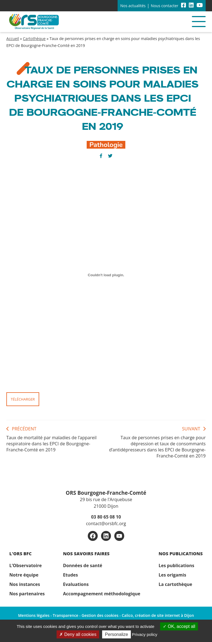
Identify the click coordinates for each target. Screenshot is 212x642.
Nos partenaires (27, 594)
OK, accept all (179, 626)
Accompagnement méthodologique (101, 594)
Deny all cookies (77, 634)
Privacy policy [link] (144, 634)
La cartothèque (175, 584)
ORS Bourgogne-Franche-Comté (106, 492)
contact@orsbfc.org (106, 523)
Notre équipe (23, 575)
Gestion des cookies (99, 615)
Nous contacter (164, 5)
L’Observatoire (25, 565)
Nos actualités (133, 5)
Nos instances (24, 584)
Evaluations (76, 584)
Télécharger (23, 399)
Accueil (12, 38)
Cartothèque (34, 38)
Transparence (65, 615)
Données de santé (82, 565)
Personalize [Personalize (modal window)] (116, 634)
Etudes (70, 575)
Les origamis (172, 575)
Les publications (176, 565)
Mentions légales (33, 615)
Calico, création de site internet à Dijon (158, 615)
